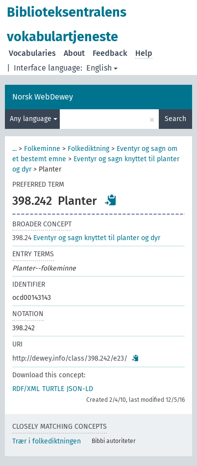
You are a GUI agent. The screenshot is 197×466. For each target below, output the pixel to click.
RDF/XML (26, 389)
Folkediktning (88, 149)
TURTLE (53, 389)
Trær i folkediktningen (46, 441)
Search (175, 119)
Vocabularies (32, 53)
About (74, 53)
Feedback (110, 53)
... (14, 149)
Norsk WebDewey (42, 96)
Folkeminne (42, 149)
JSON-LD (80, 389)
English (102, 68)
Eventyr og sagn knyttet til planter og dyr (86, 238)
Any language (33, 119)
